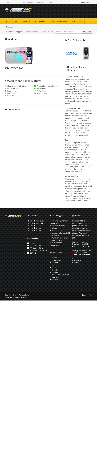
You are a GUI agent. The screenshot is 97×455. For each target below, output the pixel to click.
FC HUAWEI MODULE (37, 250)
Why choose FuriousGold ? (56, 244)
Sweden (54, 270)
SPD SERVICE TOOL (15, 68)
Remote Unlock (63, 21)
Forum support (27, 2)
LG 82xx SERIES (34, 245)
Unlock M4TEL (34, 228)
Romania (54, 267)
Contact (50, 2)
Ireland (54, 262)
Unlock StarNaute (35, 221)
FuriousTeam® (20, 297)
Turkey (54, 272)
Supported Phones (28, 21)
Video (80, 21)
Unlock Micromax (35, 223)
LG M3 (31, 243)
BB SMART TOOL (35, 248)
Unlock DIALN (34, 226)
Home (8, 21)
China (53, 258)
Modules (42, 21)
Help (73, 21)
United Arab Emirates (59, 275)
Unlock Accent (34, 230)
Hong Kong (55, 260)
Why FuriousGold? (12, 2)
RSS (90, 295)
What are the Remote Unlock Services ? (59, 239)
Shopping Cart (84, 2)
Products (9, 27)
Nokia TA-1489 (47, 32)
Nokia (36, 32)
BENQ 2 (31, 253)
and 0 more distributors (55, 278)
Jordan (53, 265)
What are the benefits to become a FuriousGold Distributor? (60, 233)
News (16, 21)
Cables (51, 21)
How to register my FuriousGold (59, 222)
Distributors (40, 2)
